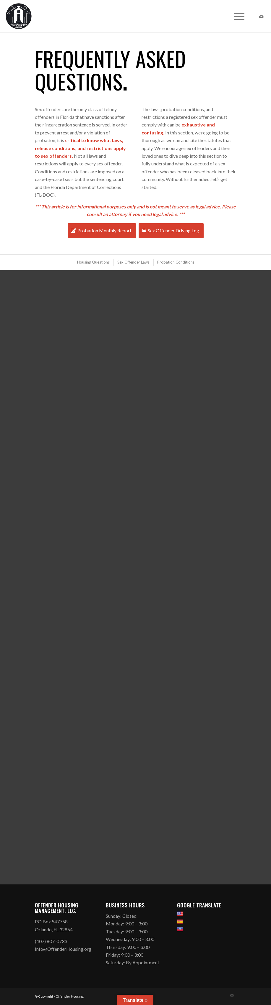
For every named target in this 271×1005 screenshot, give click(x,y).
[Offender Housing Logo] (18, 16)
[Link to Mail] (261, 16)
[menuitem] (236, 16)
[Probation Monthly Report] (102, 230)
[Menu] (236, 16)
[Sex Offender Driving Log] (171, 230)
